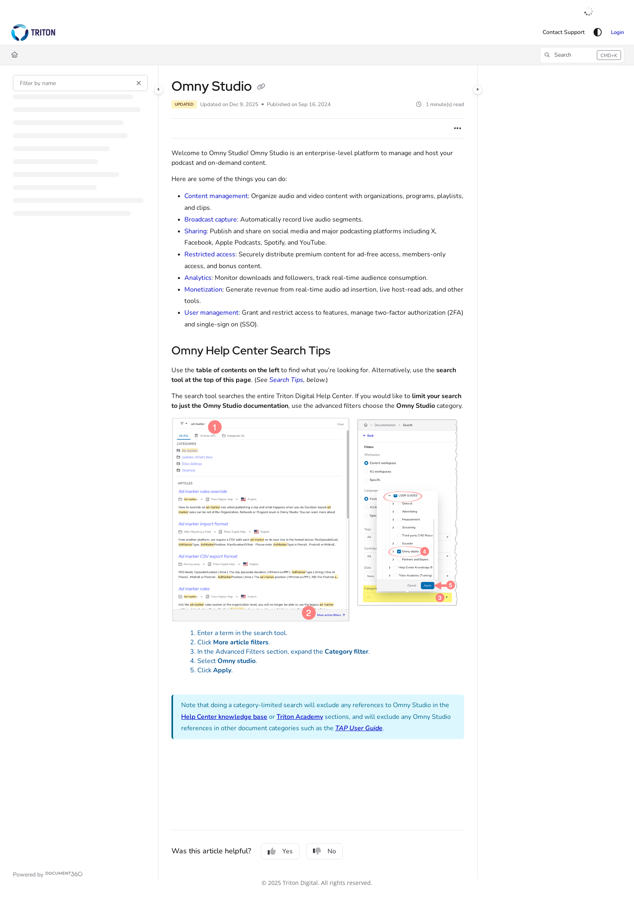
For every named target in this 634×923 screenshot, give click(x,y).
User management (211, 312)
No (324, 851)
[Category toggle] (158, 89)
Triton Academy (300, 716)
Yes (280, 851)
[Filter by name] (80, 83)
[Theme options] (597, 32)
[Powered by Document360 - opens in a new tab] (48, 874)
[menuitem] (564, 32)
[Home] (14, 55)
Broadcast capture (210, 219)
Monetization (203, 289)
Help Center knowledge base (224, 716)
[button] (34, 32)
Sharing (195, 231)
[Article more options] (457, 128)
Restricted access (209, 254)
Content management (216, 196)
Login (617, 32)
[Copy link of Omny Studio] (261, 87)
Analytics (197, 277)
